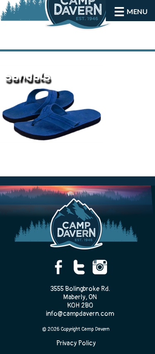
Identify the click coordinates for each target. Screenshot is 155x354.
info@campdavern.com (80, 314)
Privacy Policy (76, 343)
